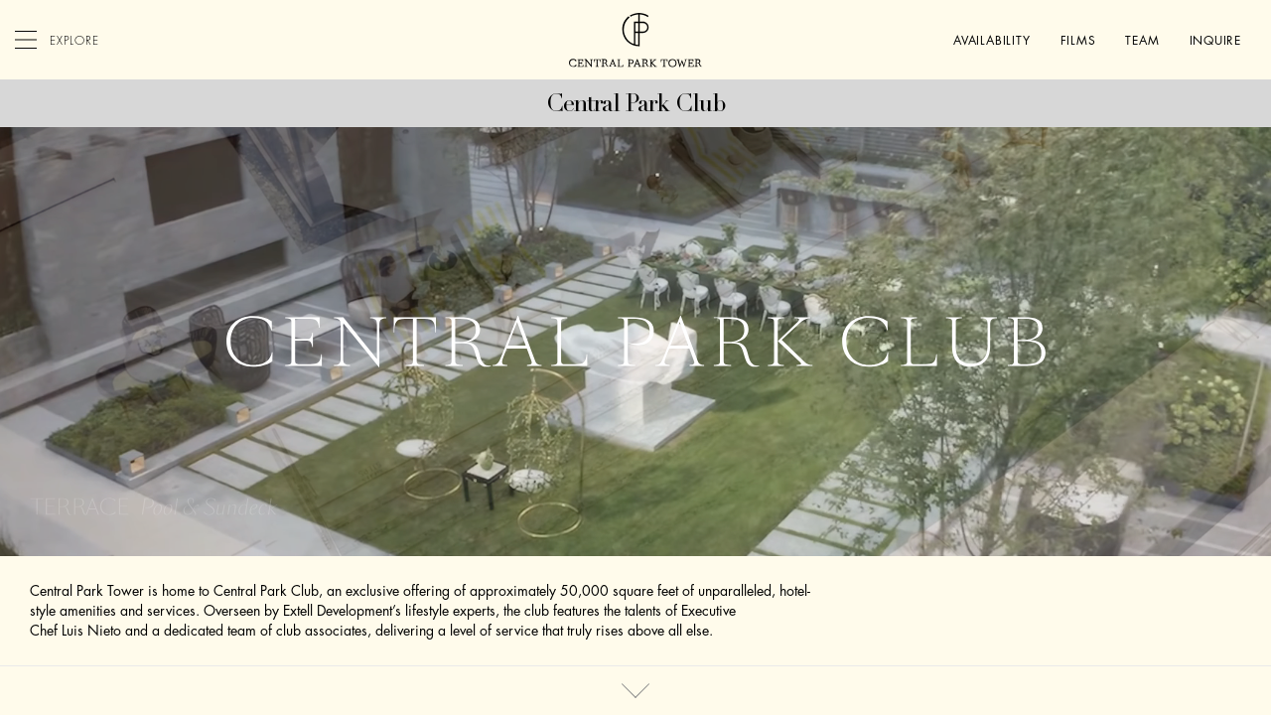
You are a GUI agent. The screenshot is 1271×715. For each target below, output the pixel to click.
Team (1142, 41)
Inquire (1215, 41)
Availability (991, 41)
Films (1078, 41)
